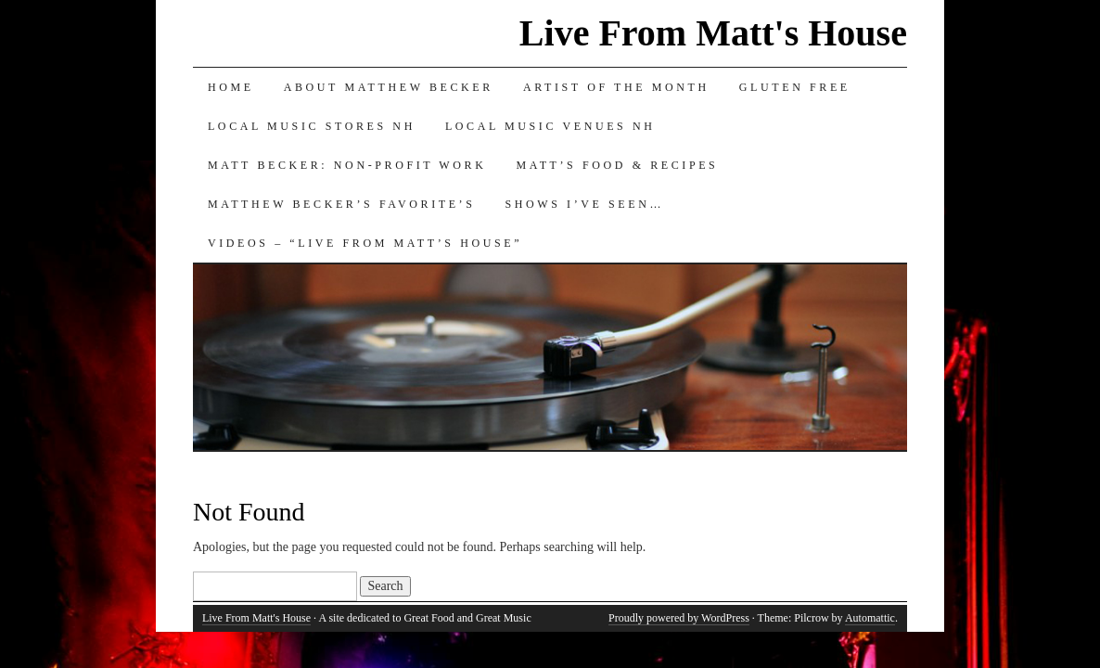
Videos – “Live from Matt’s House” (365, 243)
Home (231, 87)
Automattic (870, 617)
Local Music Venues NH (550, 126)
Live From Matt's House (713, 33)
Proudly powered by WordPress (678, 617)
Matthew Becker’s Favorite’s (342, 204)
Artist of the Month (616, 87)
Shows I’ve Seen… (584, 204)
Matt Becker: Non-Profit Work (347, 165)
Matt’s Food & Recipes (617, 165)
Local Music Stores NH (312, 126)
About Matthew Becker (388, 87)
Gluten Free (795, 87)
